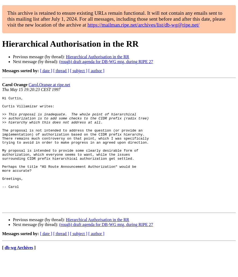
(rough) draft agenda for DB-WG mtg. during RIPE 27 (106, 61)
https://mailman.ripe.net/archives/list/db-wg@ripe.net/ (144, 25)
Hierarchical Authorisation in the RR (97, 56)
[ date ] (46, 70)
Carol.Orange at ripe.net (49, 84)
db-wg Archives (19, 270)
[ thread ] (61, 70)
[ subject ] (78, 70)
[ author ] (96, 70)
